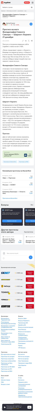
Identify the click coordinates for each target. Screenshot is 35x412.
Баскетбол (20, 11)
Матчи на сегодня (23, 356)
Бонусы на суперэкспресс (23, 334)
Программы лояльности (25, 341)
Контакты (21, 380)
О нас (20, 378)
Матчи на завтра (23, 359)
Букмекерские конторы (8, 267)
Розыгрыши (21, 343)
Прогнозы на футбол (7, 359)
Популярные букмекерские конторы (8, 322)
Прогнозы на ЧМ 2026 (8, 367)
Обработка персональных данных (25, 396)
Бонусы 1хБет (22, 318)
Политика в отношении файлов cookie (25, 392)
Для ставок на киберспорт (5, 337)
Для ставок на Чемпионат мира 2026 (8, 341)
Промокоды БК (23, 323)
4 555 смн (19, 299)
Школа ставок (5, 380)
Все (32, 205)
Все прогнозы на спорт (8, 354)
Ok (29, 407)
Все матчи (21, 354)
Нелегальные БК (6, 344)
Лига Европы (22, 365)
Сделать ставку (29, 286)
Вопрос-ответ (5, 384)
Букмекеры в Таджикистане (5, 319)
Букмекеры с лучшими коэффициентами (8, 326)
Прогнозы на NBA (6, 371)
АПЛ (19, 367)
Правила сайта (22, 382)
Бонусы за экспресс (24, 331)
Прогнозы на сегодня (7, 356)
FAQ (2, 382)
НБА (25, 11)
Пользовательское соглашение (24, 385)
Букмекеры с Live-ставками (6, 333)
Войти (27, 2)
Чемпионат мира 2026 (25, 363)
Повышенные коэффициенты (23, 338)
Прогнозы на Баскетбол (10, 161)
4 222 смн (19, 286)
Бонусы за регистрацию (25, 327)
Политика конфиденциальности (25, 388)
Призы (20, 345)
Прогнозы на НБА (23, 161)
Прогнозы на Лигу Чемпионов (6, 363)
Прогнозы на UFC (6, 369)
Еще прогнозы (28, 232)
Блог (2, 378)
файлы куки (16, 408)
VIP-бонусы (21, 348)
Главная (3, 11)
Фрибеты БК (22, 325)
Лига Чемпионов (23, 361)
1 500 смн (19, 293)
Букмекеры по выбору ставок (8, 330)
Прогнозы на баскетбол (10, 198)
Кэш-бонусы (22, 329)
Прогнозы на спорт (12, 11)
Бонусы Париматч (23, 320)
